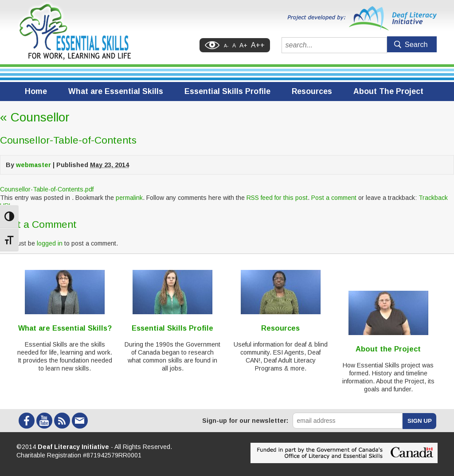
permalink (129, 197)
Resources (312, 91)
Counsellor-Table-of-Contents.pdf (47, 189)
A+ (243, 45)
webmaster (33, 164)
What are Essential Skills (115, 91)
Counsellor (35, 117)
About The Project (388, 91)
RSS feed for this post (277, 197)
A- (226, 45)
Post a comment (333, 197)
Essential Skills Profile (227, 91)
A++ (258, 45)
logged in (50, 243)
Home (36, 91)
